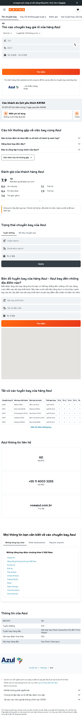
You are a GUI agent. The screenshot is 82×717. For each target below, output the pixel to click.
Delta (9, 583)
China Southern (13, 590)
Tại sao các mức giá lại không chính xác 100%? (42, 699)
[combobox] (8, 33)
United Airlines (13, 576)
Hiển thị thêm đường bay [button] (41, 427)
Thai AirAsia (11, 572)
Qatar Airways (12, 586)
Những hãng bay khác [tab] (15, 542)
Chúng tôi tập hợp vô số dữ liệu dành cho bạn (42, 694)
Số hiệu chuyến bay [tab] (27, 233)
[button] (77, 3)
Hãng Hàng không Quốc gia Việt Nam (21, 561)
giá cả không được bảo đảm (48, 683)
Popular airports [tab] (56, 542)
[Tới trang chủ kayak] (17, 9)
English (62, 3)
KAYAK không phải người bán (42, 690)
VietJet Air (11, 558)
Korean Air (11, 565)
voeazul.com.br (41, 505)
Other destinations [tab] (37, 542)
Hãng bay (43, 668)
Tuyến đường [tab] (9, 233)
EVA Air (10, 568)
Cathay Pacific (12, 579)
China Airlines (12, 594)
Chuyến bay (33, 668)
